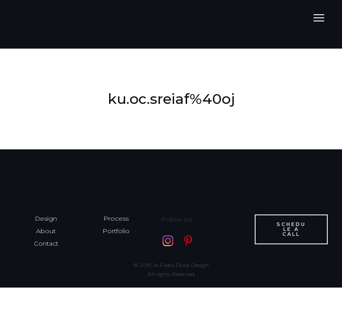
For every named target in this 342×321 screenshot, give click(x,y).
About (46, 231)
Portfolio (116, 231)
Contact (46, 243)
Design (46, 218)
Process (116, 218)
